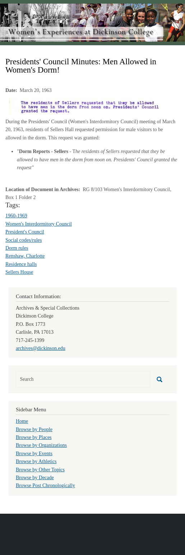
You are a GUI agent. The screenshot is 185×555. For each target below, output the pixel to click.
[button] (92, 105)
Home (22, 421)
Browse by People (34, 429)
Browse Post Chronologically (45, 485)
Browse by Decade (35, 477)
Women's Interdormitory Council (38, 224)
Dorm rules (16, 248)
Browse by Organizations (41, 445)
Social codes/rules (23, 240)
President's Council (24, 232)
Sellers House (19, 272)
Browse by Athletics (36, 461)
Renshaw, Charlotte (25, 256)
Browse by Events (34, 453)
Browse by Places (34, 437)
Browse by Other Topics (40, 469)
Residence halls (21, 264)
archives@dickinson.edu (40, 348)
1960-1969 (16, 215)
